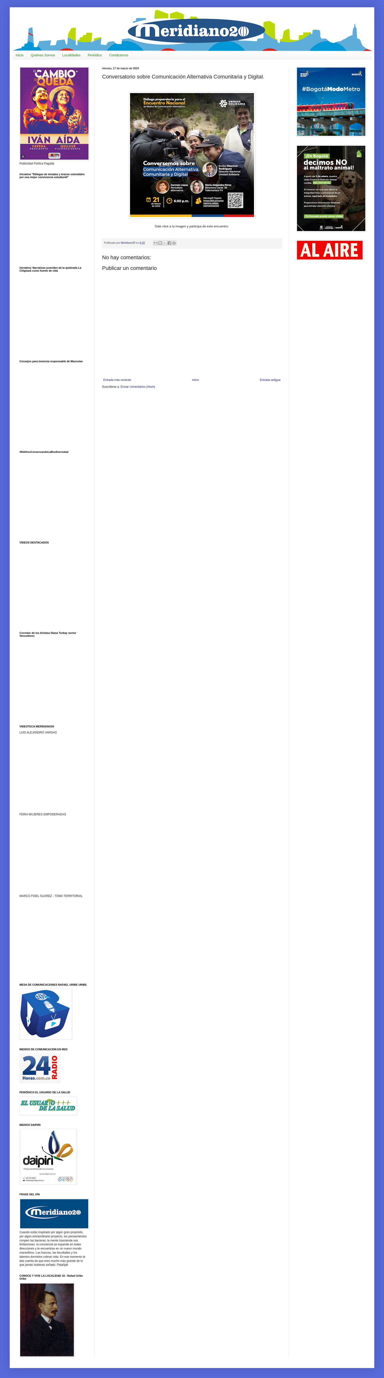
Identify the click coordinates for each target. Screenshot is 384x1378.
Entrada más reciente (117, 380)
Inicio (20, 55)
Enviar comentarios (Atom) (138, 386)
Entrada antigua (270, 380)
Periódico (95, 55)
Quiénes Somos (43, 55)
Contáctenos (118, 55)
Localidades (71, 55)
